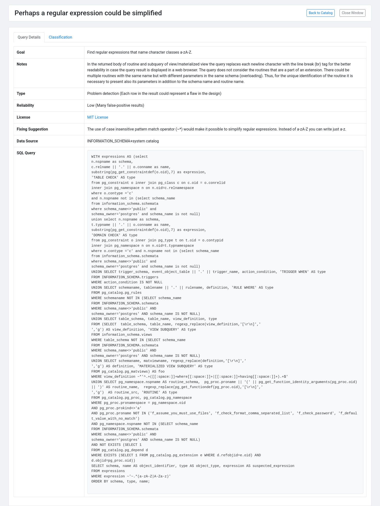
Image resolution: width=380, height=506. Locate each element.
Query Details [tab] (29, 37)
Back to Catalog (320, 13)
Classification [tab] (60, 37)
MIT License (97, 117)
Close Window (352, 13)
